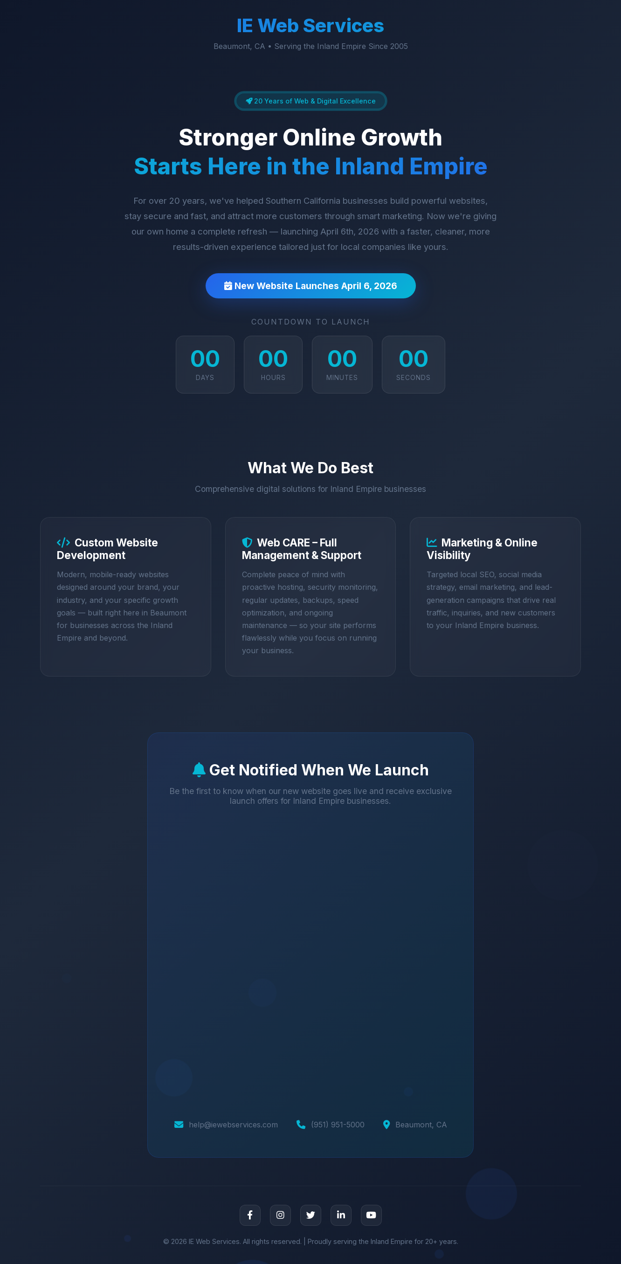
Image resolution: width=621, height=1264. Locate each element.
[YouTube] (371, 1215)
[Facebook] (250, 1215)
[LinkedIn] (341, 1215)
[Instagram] (280, 1215)
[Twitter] (310, 1215)
